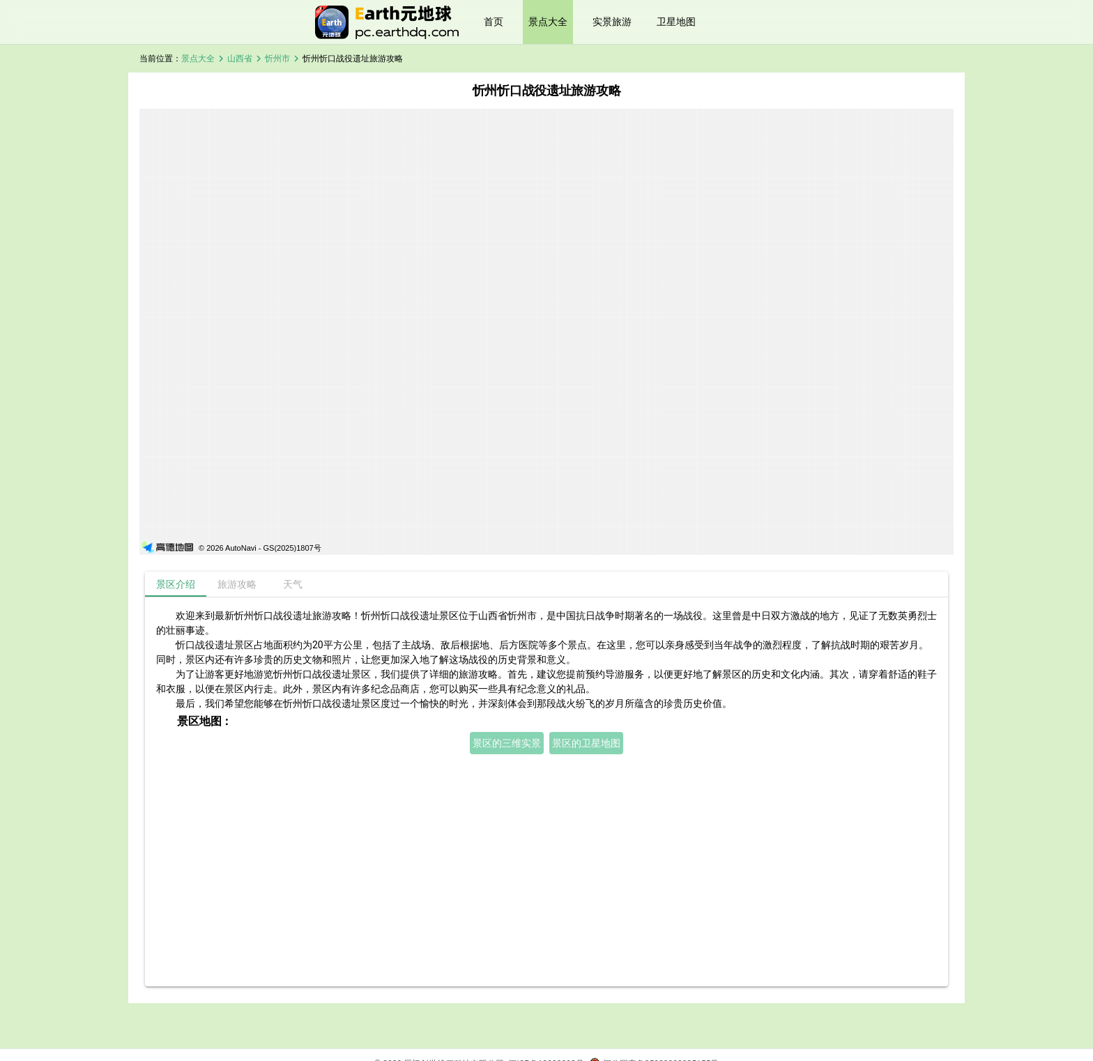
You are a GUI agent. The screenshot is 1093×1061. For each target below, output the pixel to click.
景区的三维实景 (507, 743)
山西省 (239, 58)
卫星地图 (676, 21)
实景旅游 (612, 21)
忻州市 (277, 58)
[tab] (175, 584)
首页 (493, 21)
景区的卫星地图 (586, 743)
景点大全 (547, 21)
